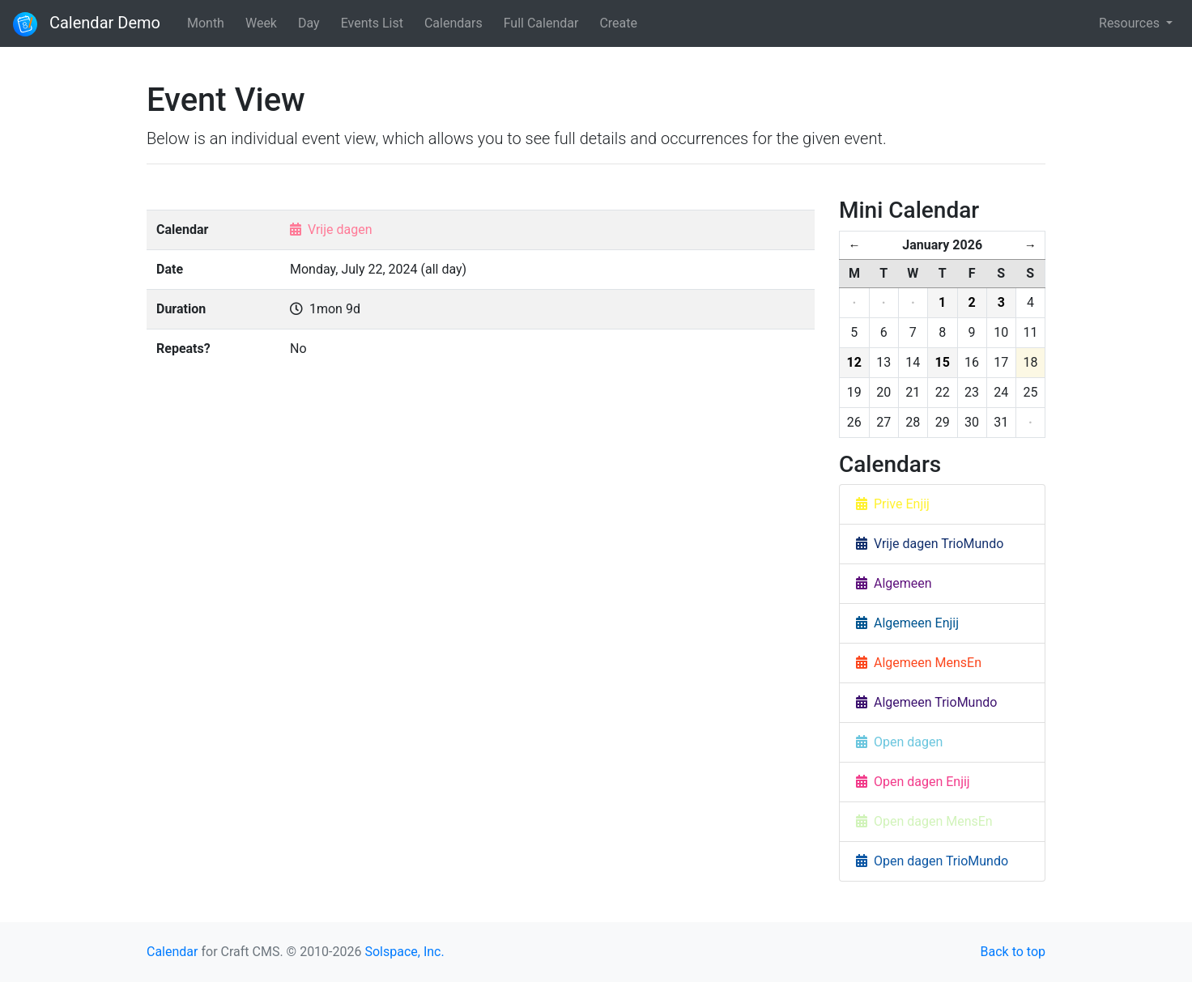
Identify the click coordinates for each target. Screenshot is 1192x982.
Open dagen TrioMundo (932, 861)
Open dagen (899, 742)
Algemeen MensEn (918, 662)
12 (854, 362)
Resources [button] (1131, 23)
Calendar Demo (86, 24)
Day (309, 23)
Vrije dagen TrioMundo (929, 543)
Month (205, 23)
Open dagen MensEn (924, 821)
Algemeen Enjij (907, 623)
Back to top (1013, 951)
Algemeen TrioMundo (926, 702)
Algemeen (894, 583)
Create (618, 23)
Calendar (172, 951)
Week (261, 23)
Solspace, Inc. (404, 951)
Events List (372, 23)
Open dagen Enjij (913, 781)
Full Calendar (541, 23)
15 (942, 362)
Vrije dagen (340, 229)
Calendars (453, 23)
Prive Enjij (893, 504)
